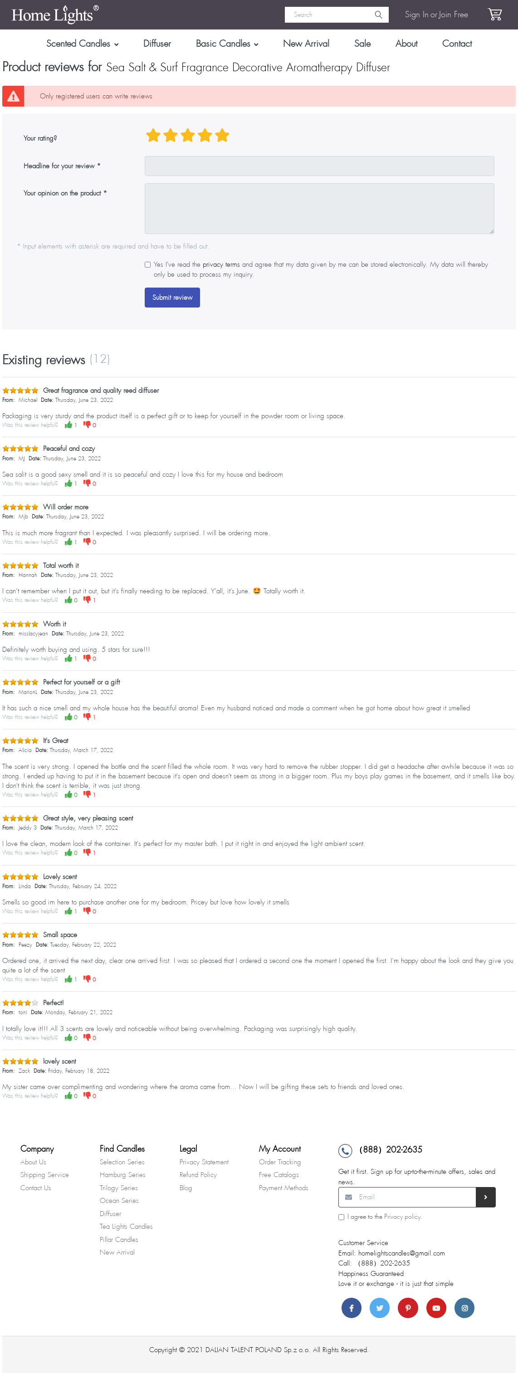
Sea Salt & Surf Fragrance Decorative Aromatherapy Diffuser (248, 67)
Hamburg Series (123, 1174)
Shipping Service (44, 1174)
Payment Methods (283, 1187)
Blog (186, 1187)
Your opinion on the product (62, 193)
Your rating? (40, 138)
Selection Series (122, 1162)
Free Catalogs (279, 1174)
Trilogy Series (119, 1187)
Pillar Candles (119, 1239)
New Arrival (117, 1252)
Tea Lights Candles (126, 1226)
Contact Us (35, 1187)
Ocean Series (119, 1200)
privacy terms (221, 264)
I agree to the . (384, 1217)
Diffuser (110, 1213)
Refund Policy (198, 1174)
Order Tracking (280, 1162)
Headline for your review (59, 166)
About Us (33, 1162)
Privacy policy (402, 1217)
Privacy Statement (204, 1162)
